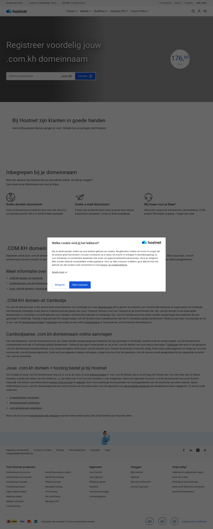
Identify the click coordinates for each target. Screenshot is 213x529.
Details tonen (58, 272)
